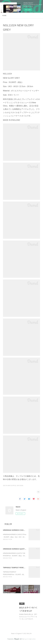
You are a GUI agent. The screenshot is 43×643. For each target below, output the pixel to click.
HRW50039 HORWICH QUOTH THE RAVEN (19, 549)
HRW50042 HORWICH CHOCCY (15, 530)
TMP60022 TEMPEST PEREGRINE (16, 568)
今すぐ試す (28, 9)
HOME (4, 15)
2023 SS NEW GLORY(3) (9, 485)
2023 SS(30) (20, 485)
